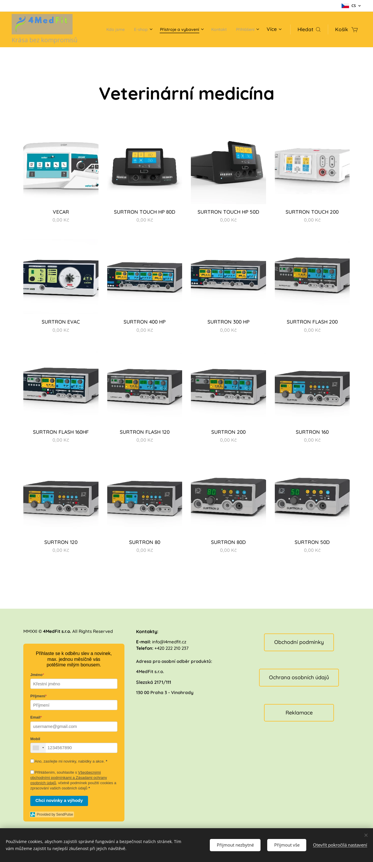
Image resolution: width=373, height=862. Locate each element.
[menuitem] (130, 29)
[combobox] (38, 748)
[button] (309, 29)
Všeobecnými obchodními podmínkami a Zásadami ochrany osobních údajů (68, 777)
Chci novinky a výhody (59, 800)
